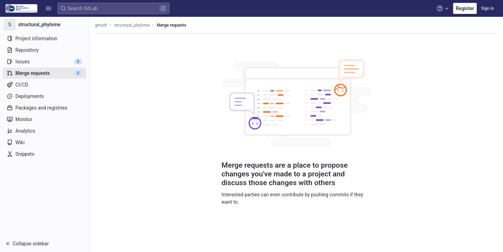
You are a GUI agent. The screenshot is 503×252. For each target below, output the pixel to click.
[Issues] (44, 61)
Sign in (487, 8)
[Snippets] (44, 154)
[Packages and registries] (44, 107)
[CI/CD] (44, 84)
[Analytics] (44, 130)
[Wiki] (44, 142)
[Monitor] (44, 119)
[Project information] (44, 38)
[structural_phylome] (45, 24)
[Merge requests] (44, 73)
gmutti (101, 25)
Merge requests (171, 25)
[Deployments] (44, 96)
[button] (48, 8)
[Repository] (44, 50)
